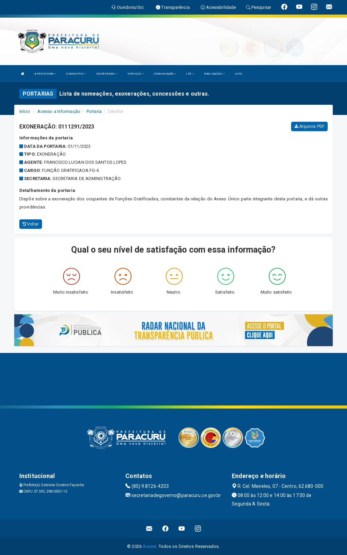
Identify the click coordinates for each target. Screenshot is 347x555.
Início (24, 111)
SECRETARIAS (106, 73)
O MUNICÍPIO (76, 73)
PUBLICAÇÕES (214, 73)
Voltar (31, 224)
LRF (190, 73)
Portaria (94, 111)
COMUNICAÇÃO (165, 73)
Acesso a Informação (58, 111)
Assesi (150, 546)
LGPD (238, 73)
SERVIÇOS (135, 73)
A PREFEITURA (45, 73)
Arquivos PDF (309, 126)
